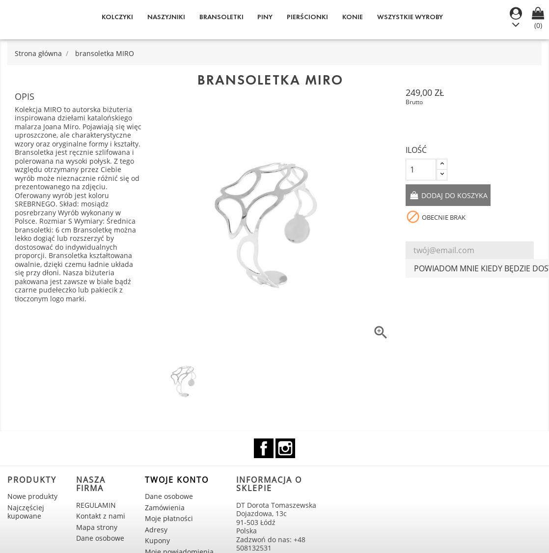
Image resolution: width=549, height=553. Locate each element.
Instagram (285, 448)
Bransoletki (221, 17)
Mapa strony (96, 527)
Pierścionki (307, 17)
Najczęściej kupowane (25, 512)
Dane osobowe (100, 538)
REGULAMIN (96, 505)
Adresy (156, 529)
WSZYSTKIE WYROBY (410, 17)
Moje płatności (169, 518)
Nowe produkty (32, 496)
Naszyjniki (166, 17)
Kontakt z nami (100, 516)
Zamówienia (165, 507)
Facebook (264, 448)
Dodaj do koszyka (453, 195)
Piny (265, 17)
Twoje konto (177, 479)
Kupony (157, 540)
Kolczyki (117, 17)
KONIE (352, 17)
